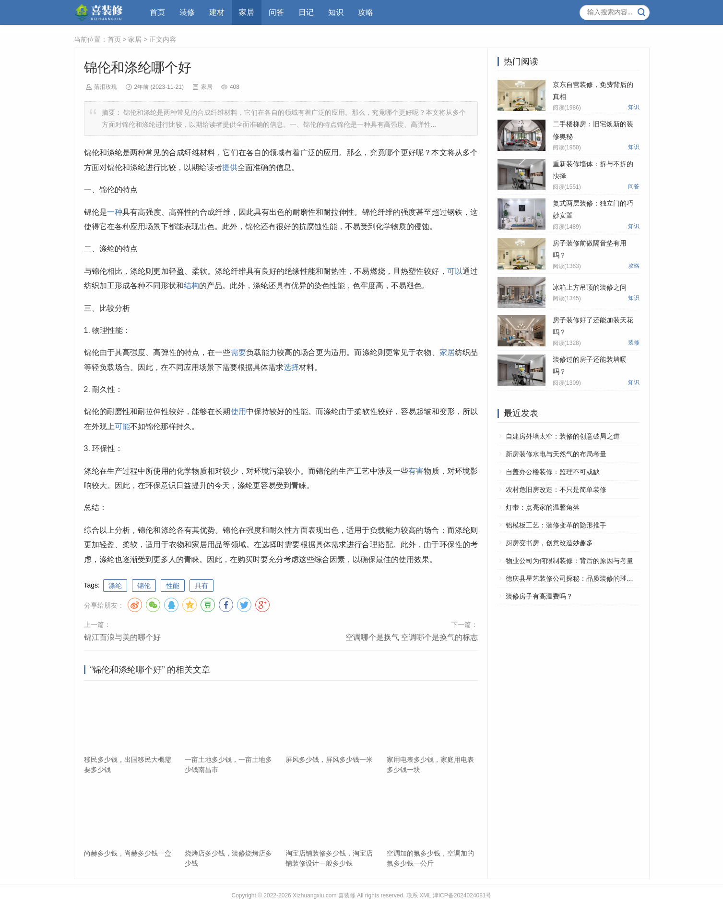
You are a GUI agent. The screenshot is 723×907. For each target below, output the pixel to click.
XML (425, 895)
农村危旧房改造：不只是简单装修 (556, 489)
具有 (201, 585)
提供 (229, 167)
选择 (291, 367)
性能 (172, 585)
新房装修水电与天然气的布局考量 (556, 454)
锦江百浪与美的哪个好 (122, 637)
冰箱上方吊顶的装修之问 (590, 287)
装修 (187, 12)
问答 (276, 12)
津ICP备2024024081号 (462, 895)
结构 (191, 286)
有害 (416, 471)
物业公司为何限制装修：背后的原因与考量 (569, 560)
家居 (246, 12)
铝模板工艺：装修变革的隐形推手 (556, 525)
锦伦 (144, 585)
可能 (122, 426)
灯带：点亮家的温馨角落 (543, 507)
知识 (336, 12)
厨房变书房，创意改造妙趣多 (549, 543)
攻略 (365, 12)
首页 (157, 12)
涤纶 (115, 585)
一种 (114, 212)
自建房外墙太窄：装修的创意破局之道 (563, 436)
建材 (217, 12)
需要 (238, 352)
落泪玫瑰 (105, 87)
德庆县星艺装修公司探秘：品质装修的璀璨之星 (576, 578)
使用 (238, 411)
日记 (306, 12)
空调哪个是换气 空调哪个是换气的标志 (411, 637)
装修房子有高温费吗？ (539, 596)
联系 (412, 895)
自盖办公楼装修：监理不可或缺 (553, 472)
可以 (454, 271)
